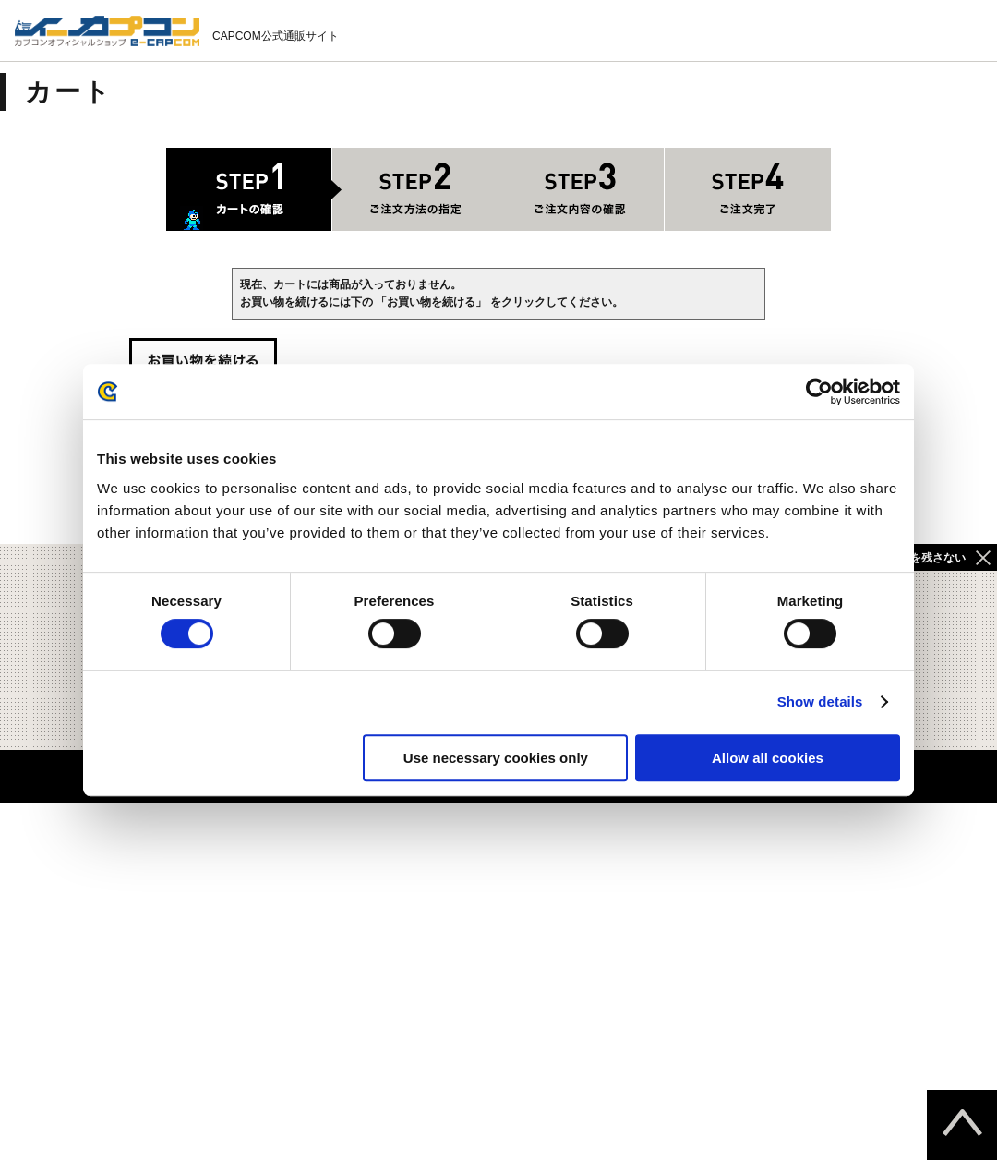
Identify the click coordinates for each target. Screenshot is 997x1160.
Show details (820, 701)
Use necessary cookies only (495, 758)
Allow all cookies (767, 758)
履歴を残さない (927, 557)
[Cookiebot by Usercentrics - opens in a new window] (819, 391)
